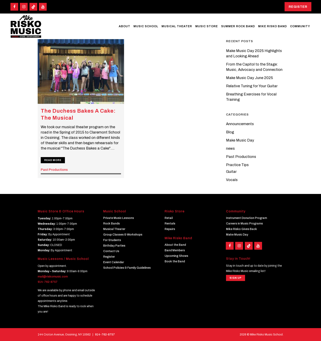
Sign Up (235, 277)
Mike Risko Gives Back (241, 229)
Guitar (231, 172)
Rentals (170, 223)
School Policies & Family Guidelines (127, 267)
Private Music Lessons (118, 218)
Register (298, 6)
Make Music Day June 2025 (249, 78)
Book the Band (175, 261)
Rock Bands (111, 223)
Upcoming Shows (176, 255)
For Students (112, 240)
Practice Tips (237, 165)
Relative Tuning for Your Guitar (252, 86)
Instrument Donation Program (246, 218)
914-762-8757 (48, 281)
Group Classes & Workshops (122, 234)
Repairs (170, 229)
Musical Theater (114, 229)
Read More (52, 160)
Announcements (240, 124)
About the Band (175, 244)
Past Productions (54, 169)
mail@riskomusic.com (53, 276)
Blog (230, 132)
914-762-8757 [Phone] (105, 334)
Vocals (232, 180)
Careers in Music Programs (244, 223)
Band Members (175, 250)
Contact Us (111, 251)
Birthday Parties (114, 245)
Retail (169, 218)
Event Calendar (113, 262)
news (230, 148)
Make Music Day (240, 140)
